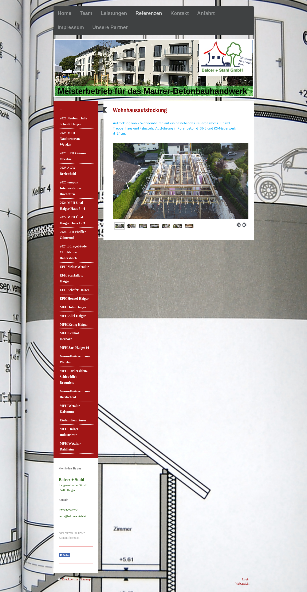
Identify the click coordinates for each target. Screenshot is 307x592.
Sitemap (86, 579)
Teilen (65, 555)
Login (245, 579)
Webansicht (242, 583)
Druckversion (68, 579)
